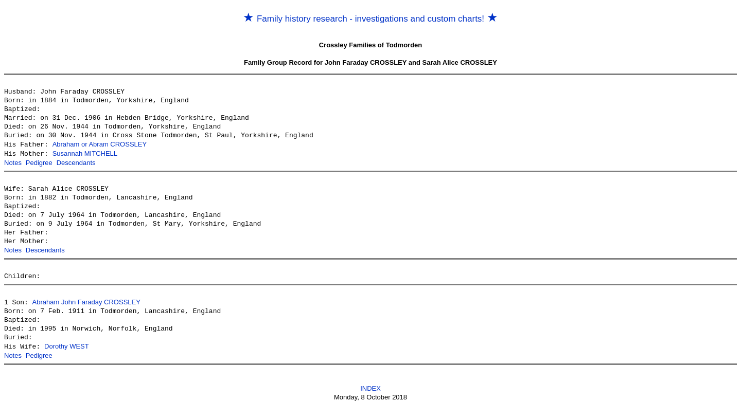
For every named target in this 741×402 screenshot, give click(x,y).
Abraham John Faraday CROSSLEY (86, 300)
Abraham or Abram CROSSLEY (99, 144)
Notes (13, 162)
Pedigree (39, 162)
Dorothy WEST (66, 344)
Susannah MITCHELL (84, 153)
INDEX (370, 385)
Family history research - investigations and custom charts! (370, 19)
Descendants (76, 162)
